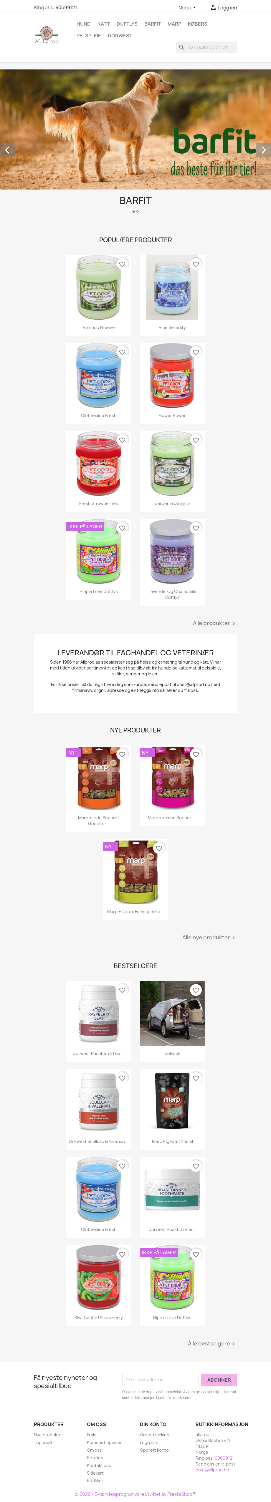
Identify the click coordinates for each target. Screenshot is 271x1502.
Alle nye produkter (209, 937)
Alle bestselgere (212, 1344)
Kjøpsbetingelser (104, 1442)
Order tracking (154, 1435)
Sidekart (95, 1473)
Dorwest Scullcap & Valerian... (98, 1141)
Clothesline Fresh (99, 415)
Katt (104, 24)
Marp (174, 24)
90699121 (66, 7)
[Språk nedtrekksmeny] (188, 7)
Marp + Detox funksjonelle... (135, 911)
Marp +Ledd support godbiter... (98, 820)
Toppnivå (43, 1442)
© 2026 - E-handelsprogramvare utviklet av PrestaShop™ (135, 1494)
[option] (135, 143)
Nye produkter (48, 1435)
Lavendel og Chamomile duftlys (172, 594)
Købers (197, 24)
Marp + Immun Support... (172, 817)
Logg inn (148, 1442)
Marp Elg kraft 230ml (172, 1141)
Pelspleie (89, 35)
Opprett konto (154, 1450)
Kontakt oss (99, 1465)
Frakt (92, 1435)
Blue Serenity (172, 327)
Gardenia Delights (172, 503)
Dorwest (120, 35)
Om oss (94, 1450)
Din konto (153, 1424)
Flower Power (172, 415)
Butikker (95, 1480)
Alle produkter (215, 623)
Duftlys (127, 24)
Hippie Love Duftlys (99, 591)
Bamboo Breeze (99, 327)
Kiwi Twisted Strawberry (99, 1317)
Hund (84, 24)
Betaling (95, 1458)
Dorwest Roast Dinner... (172, 1229)
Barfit (152, 24)
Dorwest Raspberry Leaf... (99, 1053)
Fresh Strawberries (98, 503)
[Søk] (206, 47)
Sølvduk (172, 1053)
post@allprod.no (212, 1470)
